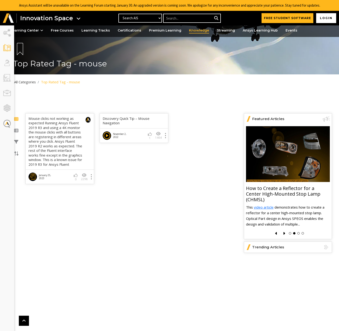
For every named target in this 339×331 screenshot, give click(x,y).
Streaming (233, 30)
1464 (159, 135)
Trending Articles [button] (291, 247)
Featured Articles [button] (291, 118)
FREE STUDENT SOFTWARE (287, 18)
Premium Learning (172, 30)
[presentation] (276, 233)
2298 (89, 181)
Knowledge (206, 30)
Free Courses (69, 30)
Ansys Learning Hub (267, 30)
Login (326, 18)
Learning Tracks (103, 30)
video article (264, 207)
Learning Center (34, 30)
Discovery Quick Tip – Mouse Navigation (129, 120)
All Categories (32, 82)
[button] (8, 18)
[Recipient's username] (192, 18)
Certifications (137, 30)
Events (299, 30)
